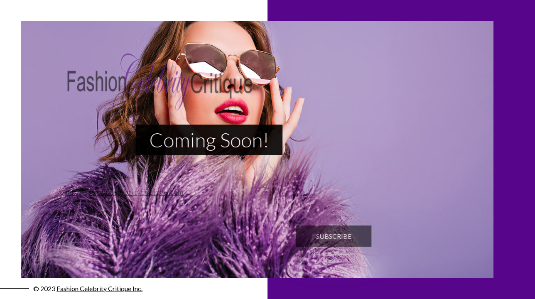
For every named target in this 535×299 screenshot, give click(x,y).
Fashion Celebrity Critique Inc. (99, 288)
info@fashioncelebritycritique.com (120, 191)
